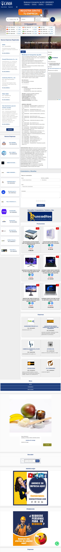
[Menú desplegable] (17, 7)
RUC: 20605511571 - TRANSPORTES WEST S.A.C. (31, 109)
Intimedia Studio (31, 368)
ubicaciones (30, 389)
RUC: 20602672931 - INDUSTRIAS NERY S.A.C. (31, 116)
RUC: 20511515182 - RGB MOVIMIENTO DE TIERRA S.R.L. (33, 127)
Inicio (30, 384)
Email (22, 178)
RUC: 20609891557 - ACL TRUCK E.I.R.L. (30, 141)
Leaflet (59, 99)
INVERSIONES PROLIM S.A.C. (31, 326)
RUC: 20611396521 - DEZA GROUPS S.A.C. (30, 136)
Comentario (23, 191)
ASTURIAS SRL (50, 349)
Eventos (34, 4)
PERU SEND (5, 94)
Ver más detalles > (6, 53)
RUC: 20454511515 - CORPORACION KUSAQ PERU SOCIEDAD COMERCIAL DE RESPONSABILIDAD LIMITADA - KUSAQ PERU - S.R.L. (33, 134)
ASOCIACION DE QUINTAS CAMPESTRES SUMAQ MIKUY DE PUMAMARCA (50, 327)
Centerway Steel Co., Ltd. (9, 77)
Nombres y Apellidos (45, 178)
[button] (17, 19)
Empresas (27, 4)
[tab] (23, 52)
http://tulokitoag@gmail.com (54, 68)
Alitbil (3, 44)
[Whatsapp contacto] (57, 544)
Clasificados (49, 4)
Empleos (41, 4)
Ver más (10, 129)
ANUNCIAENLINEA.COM (25, 147)
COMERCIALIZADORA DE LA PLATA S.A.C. (31, 349)
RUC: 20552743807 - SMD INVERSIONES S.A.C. (31, 140)
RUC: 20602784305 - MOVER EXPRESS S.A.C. (31, 137)
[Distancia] (42, 19)
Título (22, 184)
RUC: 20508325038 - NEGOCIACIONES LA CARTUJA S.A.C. (33, 105)
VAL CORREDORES (50, 368)
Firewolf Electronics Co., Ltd (9, 59)
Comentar (40, 205)
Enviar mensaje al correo (54, 64)
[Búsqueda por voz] (17, 19)
